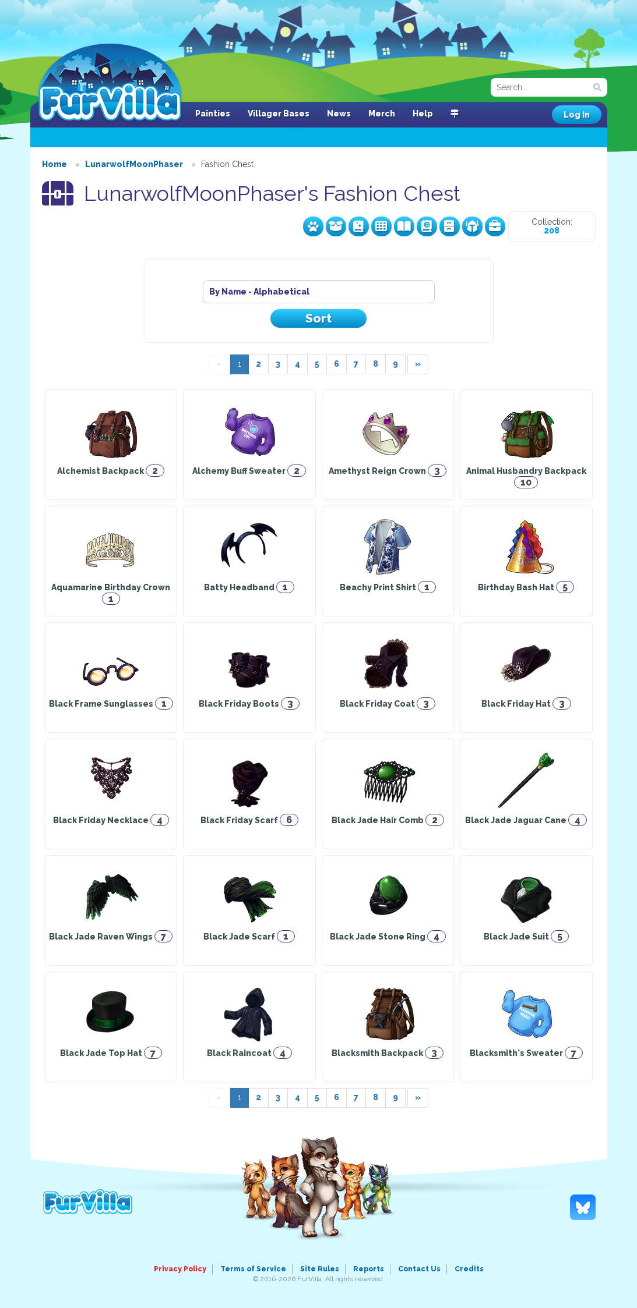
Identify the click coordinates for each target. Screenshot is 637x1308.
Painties (212, 113)
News (339, 113)
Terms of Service (253, 1269)
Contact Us (419, 1269)
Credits (469, 1269)
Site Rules (319, 1269)
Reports (368, 1269)
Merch (381, 113)
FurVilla (110, 83)
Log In (577, 114)
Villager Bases (278, 113)
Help (423, 113)
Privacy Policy (180, 1269)
